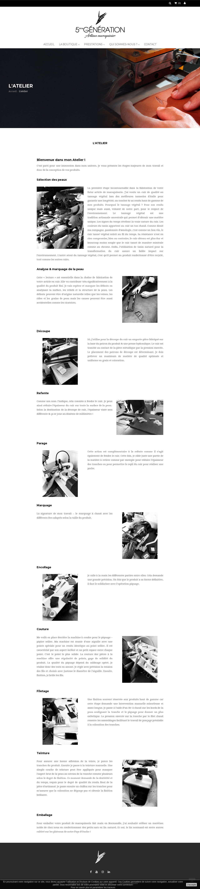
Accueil (48, 44)
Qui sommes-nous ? (123, 44)
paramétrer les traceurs (103, 887)
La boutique (68, 44)
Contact (150, 44)
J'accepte (191, 884)
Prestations (93, 44)
